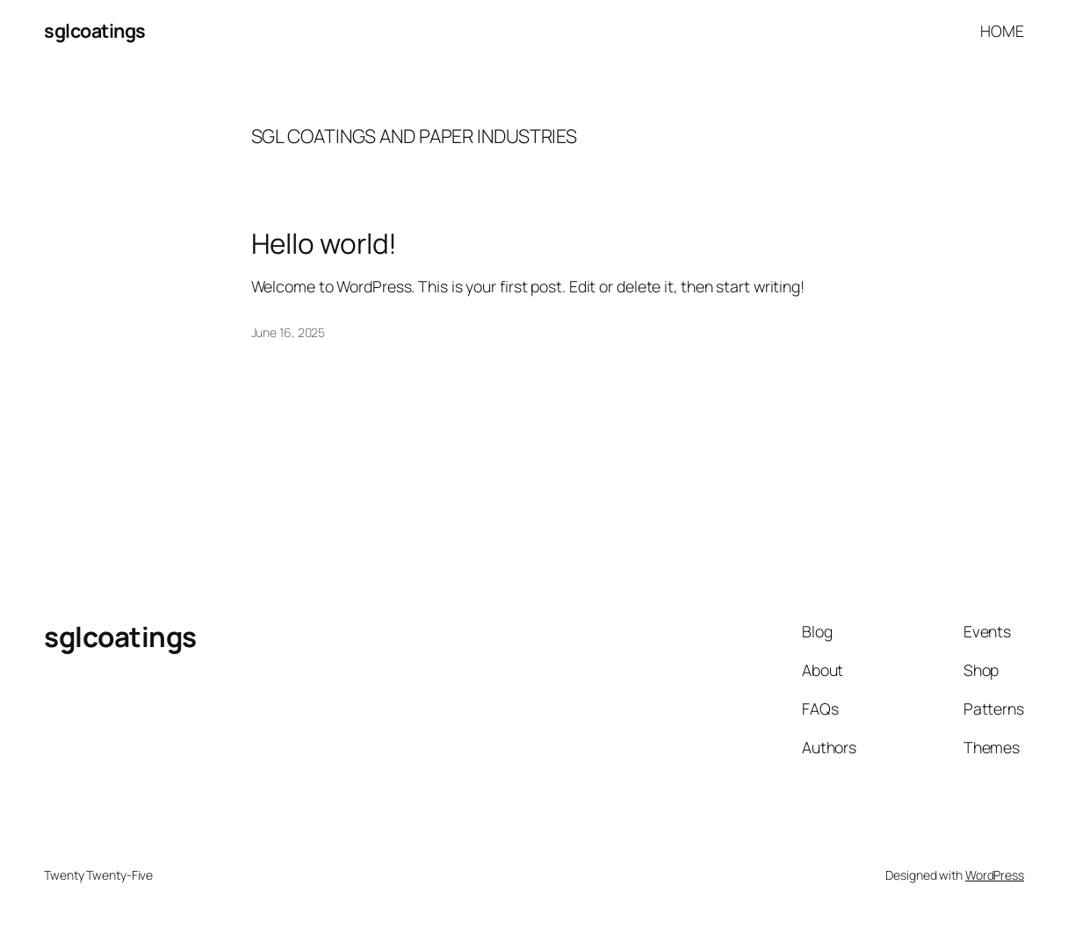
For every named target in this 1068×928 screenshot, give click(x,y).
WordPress (994, 875)
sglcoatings (95, 30)
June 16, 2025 (288, 332)
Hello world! (324, 242)
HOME (1002, 30)
